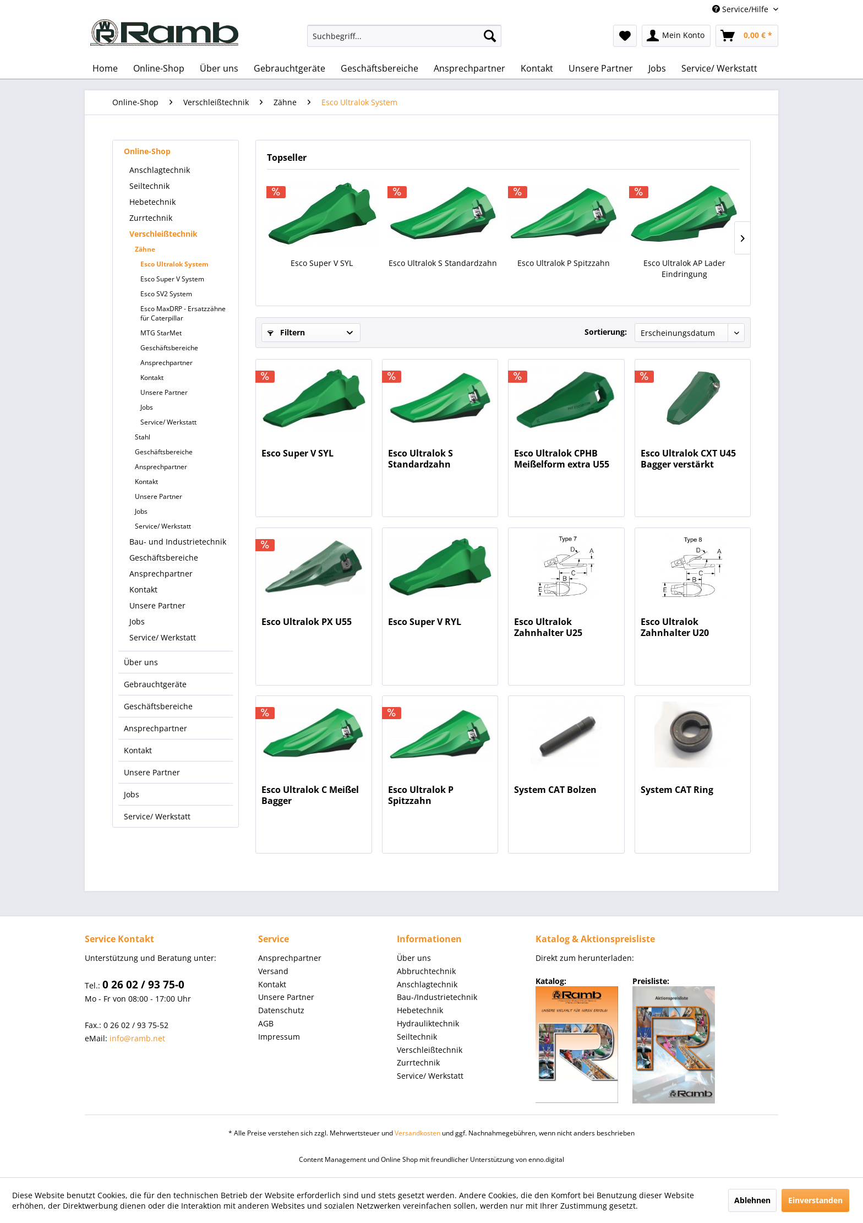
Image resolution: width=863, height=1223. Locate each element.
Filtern (286, 332)
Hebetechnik (152, 202)
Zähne (145, 249)
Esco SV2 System (166, 293)
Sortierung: (606, 332)
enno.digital (546, 1159)
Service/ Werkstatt (168, 422)
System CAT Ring (677, 790)
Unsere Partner (164, 392)
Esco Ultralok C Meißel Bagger (310, 795)
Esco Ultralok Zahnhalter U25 (548, 627)
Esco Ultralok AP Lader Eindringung (684, 268)
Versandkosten (417, 1133)
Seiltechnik (149, 186)
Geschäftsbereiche (169, 347)
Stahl (142, 437)
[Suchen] (489, 36)
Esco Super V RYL (424, 622)
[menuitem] (404, 36)
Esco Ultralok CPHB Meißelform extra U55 (561, 459)
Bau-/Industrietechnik (437, 997)
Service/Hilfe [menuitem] (741, 9)
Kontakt (151, 377)
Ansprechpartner (166, 362)
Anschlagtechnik (159, 170)
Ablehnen (752, 1200)
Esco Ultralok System (174, 264)
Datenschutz (281, 1010)
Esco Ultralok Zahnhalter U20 (675, 627)
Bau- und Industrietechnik (177, 541)
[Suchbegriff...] (404, 36)
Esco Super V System (172, 279)
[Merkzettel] (625, 36)
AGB (266, 1023)
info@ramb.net (137, 1038)
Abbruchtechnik (426, 971)
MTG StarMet (161, 333)
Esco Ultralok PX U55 (306, 622)
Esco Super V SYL (322, 263)
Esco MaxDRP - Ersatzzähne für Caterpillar (183, 313)
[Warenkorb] (746, 36)
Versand (273, 971)
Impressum (279, 1036)
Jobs (146, 407)
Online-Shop (147, 151)
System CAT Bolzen (555, 790)
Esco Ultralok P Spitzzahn (563, 263)
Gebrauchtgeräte (155, 684)
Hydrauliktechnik (428, 1023)
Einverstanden (815, 1200)
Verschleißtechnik (163, 234)
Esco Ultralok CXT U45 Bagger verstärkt (688, 459)
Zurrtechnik (150, 218)
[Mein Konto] (676, 36)
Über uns (141, 662)
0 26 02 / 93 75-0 (143, 984)
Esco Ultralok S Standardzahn (443, 263)
